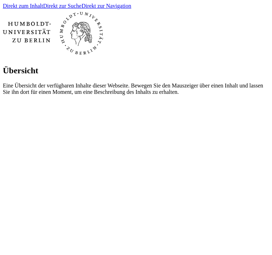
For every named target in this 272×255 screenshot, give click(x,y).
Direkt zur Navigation (106, 6)
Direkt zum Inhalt (23, 6)
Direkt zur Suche (62, 6)
